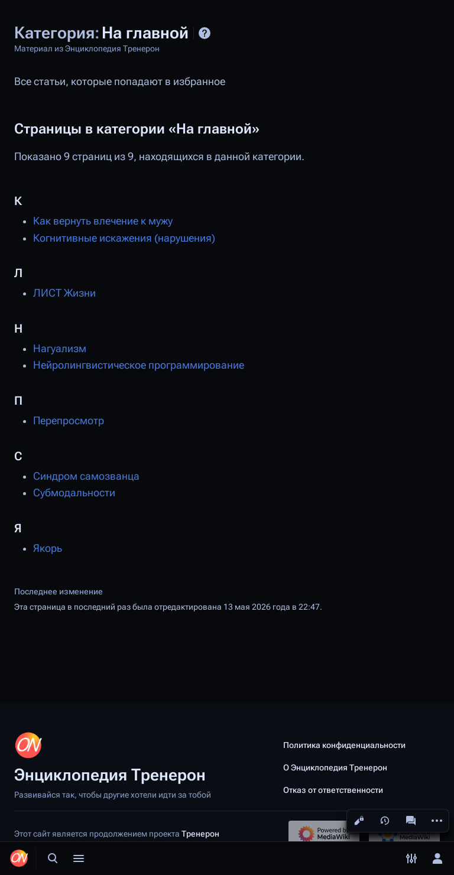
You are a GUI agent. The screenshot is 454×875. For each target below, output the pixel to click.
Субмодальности (74, 493)
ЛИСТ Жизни (64, 293)
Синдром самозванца (86, 476)
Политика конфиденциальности (344, 745)
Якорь (47, 548)
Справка (204, 33)
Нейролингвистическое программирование (138, 365)
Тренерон (200, 833)
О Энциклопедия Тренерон (335, 767)
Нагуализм (59, 348)
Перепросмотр (68, 421)
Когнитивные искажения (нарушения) (124, 238)
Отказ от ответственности (333, 790)
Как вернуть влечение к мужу (103, 221)
